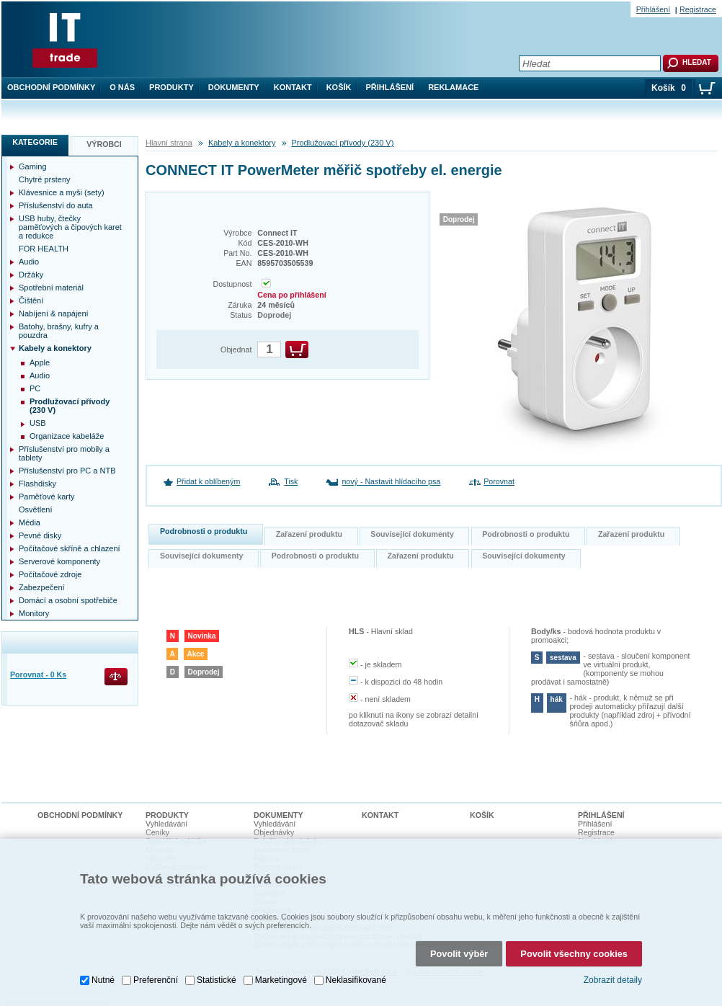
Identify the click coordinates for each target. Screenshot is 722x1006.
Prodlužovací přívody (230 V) (343, 142)
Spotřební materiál (51, 287)
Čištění (31, 300)
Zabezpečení (42, 587)
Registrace (697, 9)
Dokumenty (233, 87)
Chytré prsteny (45, 179)
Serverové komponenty (59, 561)
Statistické (216, 980)
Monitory (34, 613)
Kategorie (35, 142)
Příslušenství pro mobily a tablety (64, 453)
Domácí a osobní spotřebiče (68, 600)
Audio (29, 261)
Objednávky (274, 832)
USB (38, 423)
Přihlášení (390, 87)
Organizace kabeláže (67, 436)
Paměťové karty (47, 496)
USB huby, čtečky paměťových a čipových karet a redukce (70, 227)
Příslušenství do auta (56, 205)
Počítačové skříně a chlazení (69, 548)
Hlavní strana (169, 142)
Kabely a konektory (242, 142)
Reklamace (453, 87)
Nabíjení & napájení (54, 313)
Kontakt (293, 87)
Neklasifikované (356, 980)
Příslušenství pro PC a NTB (67, 470)
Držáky (31, 274)
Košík (339, 87)
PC (35, 388)
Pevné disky (40, 535)
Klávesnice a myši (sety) (61, 192)
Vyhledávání (166, 823)
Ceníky (157, 832)
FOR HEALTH (43, 248)
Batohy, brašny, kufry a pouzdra (59, 330)
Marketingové (281, 980)
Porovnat (498, 481)
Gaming (33, 166)
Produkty (171, 87)
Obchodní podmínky (51, 87)
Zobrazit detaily (613, 980)
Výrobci (104, 144)
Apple (40, 362)
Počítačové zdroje (50, 574)
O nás (122, 87)
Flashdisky (37, 483)
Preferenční (155, 980)
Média (29, 522)
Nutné (103, 980)
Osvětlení (35, 509)
